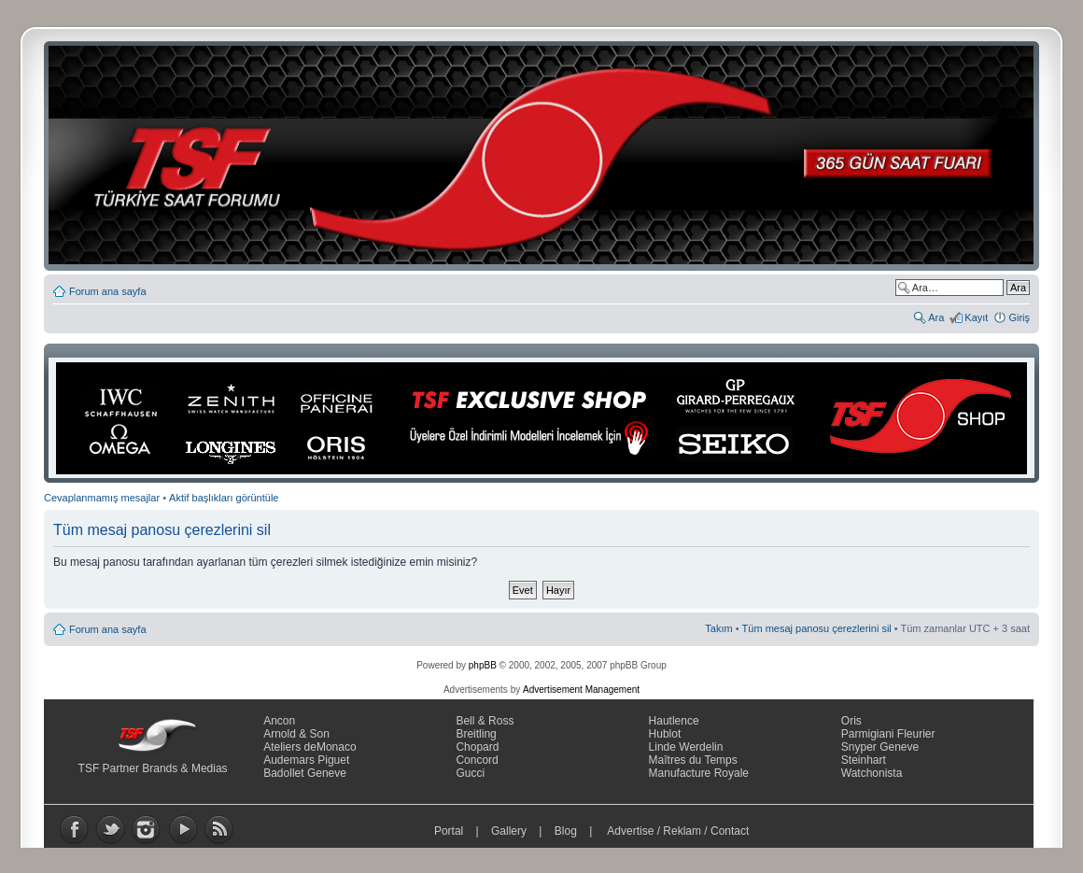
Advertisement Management (581, 689)
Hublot (665, 733)
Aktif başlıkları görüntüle (223, 497)
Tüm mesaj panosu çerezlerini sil (817, 628)
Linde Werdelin (686, 746)
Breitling (476, 733)
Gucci (470, 773)
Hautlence (674, 720)
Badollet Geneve (304, 773)
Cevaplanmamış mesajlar (102, 497)
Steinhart (863, 760)
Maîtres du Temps (693, 760)
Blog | (577, 831)
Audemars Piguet (306, 760)
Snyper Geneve (880, 746)
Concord (477, 760)
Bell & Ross (484, 720)
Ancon (279, 720)
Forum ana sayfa (108, 291)
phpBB (483, 665)
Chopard (477, 746)
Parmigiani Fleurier (888, 733)
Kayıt (976, 317)
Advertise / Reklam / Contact (678, 831)
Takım (718, 628)
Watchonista (872, 773)
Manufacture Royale (699, 773)
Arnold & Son (296, 733)
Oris (851, 720)
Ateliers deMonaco (309, 746)
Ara (936, 317)
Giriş (1019, 317)
